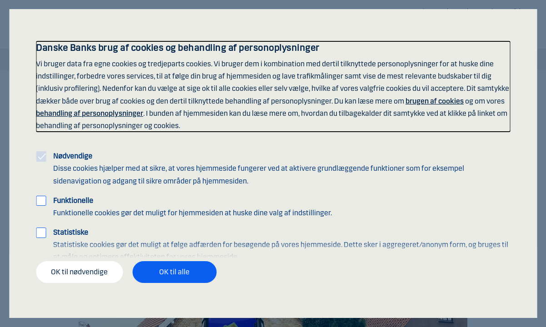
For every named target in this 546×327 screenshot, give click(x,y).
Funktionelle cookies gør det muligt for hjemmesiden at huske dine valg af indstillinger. (192, 206)
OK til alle (174, 272)
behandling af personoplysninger (89, 113)
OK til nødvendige (79, 272)
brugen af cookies (435, 101)
